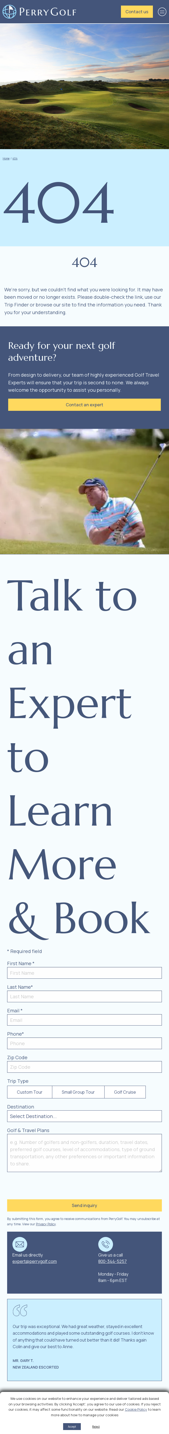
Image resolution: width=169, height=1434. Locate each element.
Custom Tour (30, 1092)
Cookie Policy (136, 1409)
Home (6, 158)
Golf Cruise (125, 1092)
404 (14, 158)
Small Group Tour (78, 1092)
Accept (72, 1426)
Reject (96, 1426)
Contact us (136, 12)
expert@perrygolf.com (34, 1261)
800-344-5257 (112, 1261)
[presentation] (39, 1185)
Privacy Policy (46, 1224)
